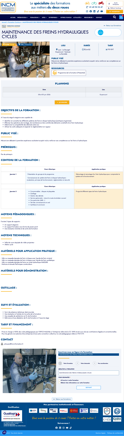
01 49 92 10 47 (96, 7)
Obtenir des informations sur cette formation (75, 382)
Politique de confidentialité (115, 433)
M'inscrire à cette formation (70, 380)
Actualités (77, 17)
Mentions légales (100, 433)
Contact (99, 17)
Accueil (13, 17)
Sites (44, 17)
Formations (35, 17)
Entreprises (53, 17)
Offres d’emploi (65, 17)
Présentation (22, 17)
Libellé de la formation (66, 369)
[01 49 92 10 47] (87, 7)
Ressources (89, 17)
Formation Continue (14, 22)
